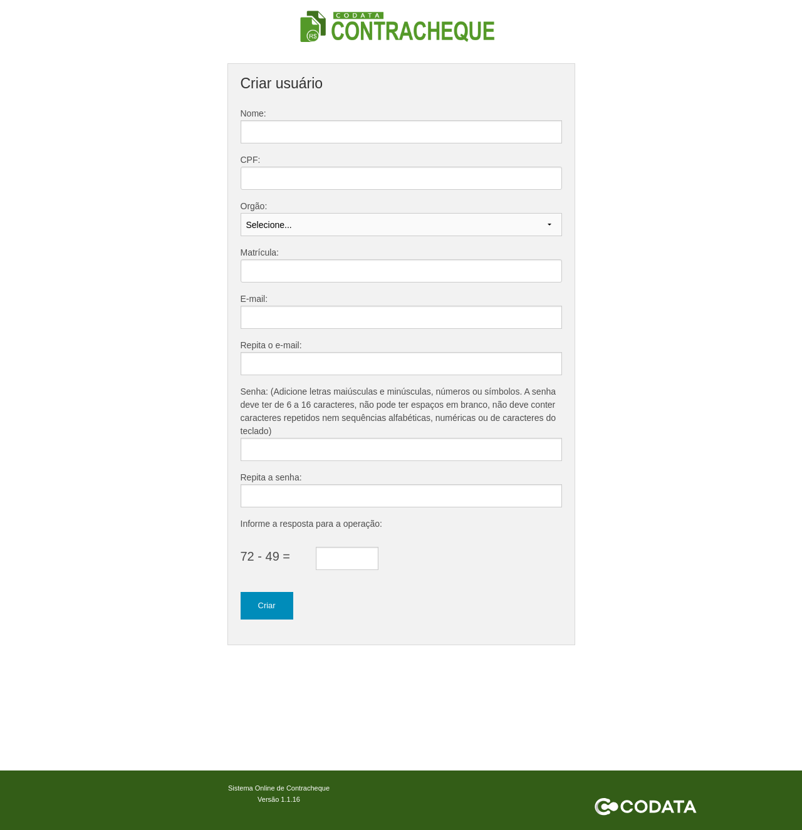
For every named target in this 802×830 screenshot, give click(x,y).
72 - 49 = (266, 556)
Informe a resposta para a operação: (311, 524)
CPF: (251, 160)
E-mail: (254, 299)
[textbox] (401, 178)
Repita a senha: (271, 477)
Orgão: (254, 206)
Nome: (253, 113)
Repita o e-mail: (271, 345)
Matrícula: (260, 252)
